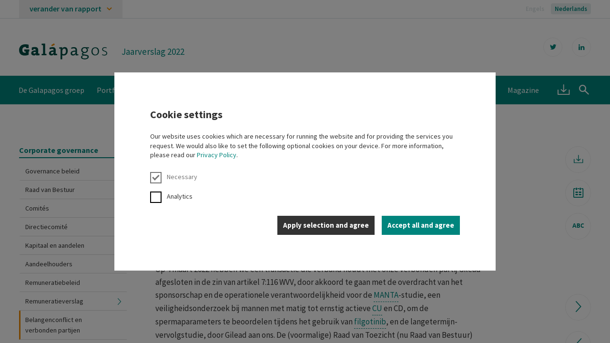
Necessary (173, 177)
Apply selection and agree (326, 225)
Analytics (171, 197)
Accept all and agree (420, 225)
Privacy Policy (216, 155)
